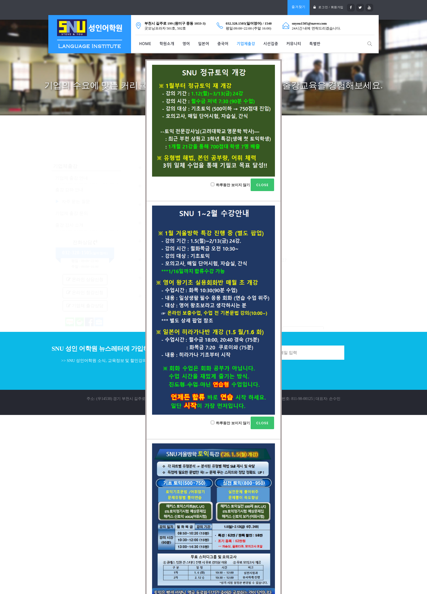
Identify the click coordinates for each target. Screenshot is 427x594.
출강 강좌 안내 (69, 161)
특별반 (315, 44)
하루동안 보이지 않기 (242, 185)
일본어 (203, 44)
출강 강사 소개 (69, 196)
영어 (186, 44)
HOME (145, 44)
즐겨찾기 (297, 7)
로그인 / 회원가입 (329, 7)
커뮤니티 (293, 44)
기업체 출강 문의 (71, 184)
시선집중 (270, 44)
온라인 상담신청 (84, 250)
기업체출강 (246, 44)
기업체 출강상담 (84, 277)
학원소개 (166, 44)
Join (360, 352)
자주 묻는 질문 (76, 173)
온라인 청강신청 (84, 264)
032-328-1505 (77, 224)
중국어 (223, 44)
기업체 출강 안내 (71, 149)
